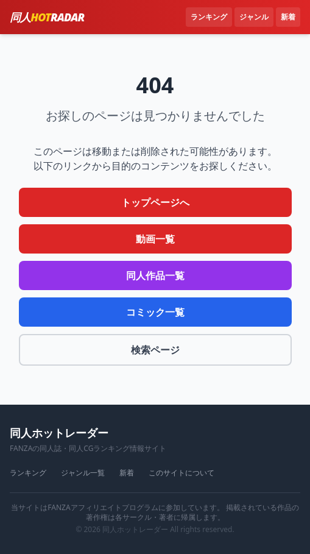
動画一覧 (155, 239)
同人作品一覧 (155, 275)
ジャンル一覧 (83, 473)
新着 (288, 17)
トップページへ (155, 202)
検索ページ (155, 350)
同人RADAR (47, 17)
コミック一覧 (155, 312)
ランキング (209, 17)
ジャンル (254, 17)
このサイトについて (181, 473)
